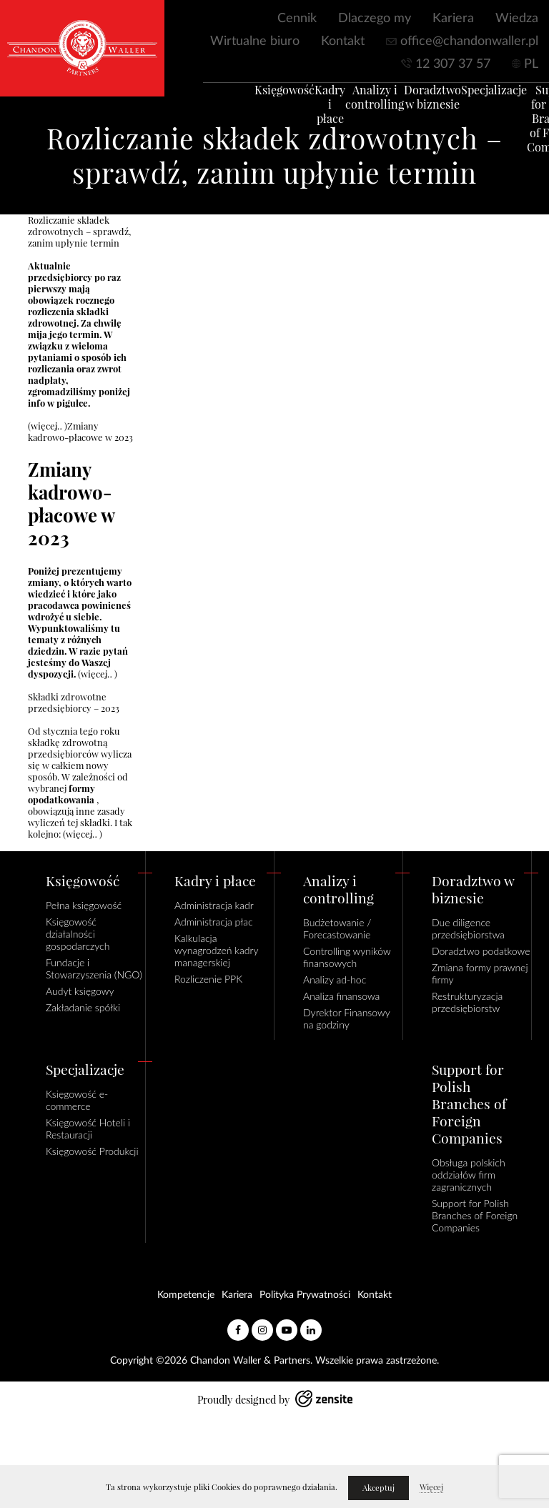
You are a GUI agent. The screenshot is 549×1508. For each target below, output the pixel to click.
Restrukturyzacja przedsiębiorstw (467, 1002)
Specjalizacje (475, 97)
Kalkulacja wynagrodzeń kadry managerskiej (216, 950)
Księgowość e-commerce (77, 1100)
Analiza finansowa (341, 996)
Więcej (431, 1487)
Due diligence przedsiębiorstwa (468, 928)
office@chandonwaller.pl (469, 41)
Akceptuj (378, 1488)
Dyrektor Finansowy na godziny (346, 1018)
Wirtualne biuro (255, 41)
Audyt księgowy (80, 991)
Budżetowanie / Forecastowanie (337, 928)
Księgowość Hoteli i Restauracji (88, 1128)
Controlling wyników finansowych (346, 957)
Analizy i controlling (356, 104)
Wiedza (516, 18)
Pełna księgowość (84, 905)
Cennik (297, 18)
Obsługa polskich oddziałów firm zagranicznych (468, 1174)
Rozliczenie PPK (208, 979)
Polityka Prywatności (304, 1295)
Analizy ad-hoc (334, 979)
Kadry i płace (311, 111)
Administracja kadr (214, 905)
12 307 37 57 (452, 64)
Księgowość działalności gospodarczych (77, 934)
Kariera (453, 18)
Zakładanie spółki (83, 1007)
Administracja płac (213, 922)
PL (531, 64)
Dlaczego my (374, 18)
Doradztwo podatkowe (481, 951)
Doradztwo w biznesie (413, 104)
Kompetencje (185, 1295)
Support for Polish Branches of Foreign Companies (475, 1215)
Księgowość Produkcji (92, 1151)
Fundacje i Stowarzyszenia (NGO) (94, 968)
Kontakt (343, 41)
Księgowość (266, 97)
